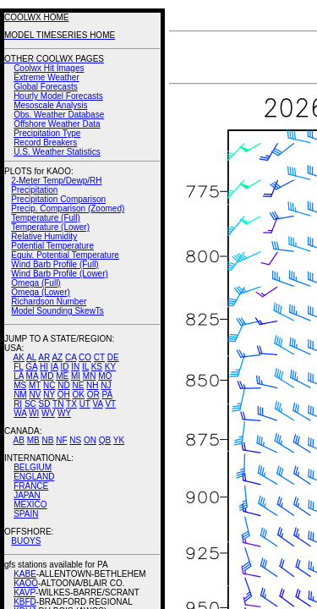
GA (31, 366)
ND (63, 385)
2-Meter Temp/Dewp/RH (56, 180)
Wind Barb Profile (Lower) (59, 273)
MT (35, 385)
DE (113, 357)
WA (20, 413)
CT (99, 357)
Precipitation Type (47, 133)
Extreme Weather (46, 77)
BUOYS (26, 541)
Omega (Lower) (40, 292)
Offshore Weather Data (57, 124)
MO (105, 376)
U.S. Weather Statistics (57, 151)
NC (49, 385)
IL (85, 366)
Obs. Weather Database (59, 114)
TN (57, 404)
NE (78, 385)
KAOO (26, 583)
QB (105, 440)
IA (54, 366)
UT (84, 404)
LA (19, 376)
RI (18, 404)
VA (98, 404)
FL (18, 366)
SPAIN (26, 513)
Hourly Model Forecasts (58, 96)
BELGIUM (33, 467)
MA (32, 376)
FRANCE (31, 486)
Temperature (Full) (45, 217)
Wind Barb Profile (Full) (54, 264)
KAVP (25, 592)
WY (64, 413)
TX (71, 404)
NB (47, 440)
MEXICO (30, 504)
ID (64, 366)
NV (35, 394)
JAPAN (27, 495)
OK (78, 394)
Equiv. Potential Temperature (64, 255)
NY (49, 394)
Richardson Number (48, 301)
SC (30, 404)
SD (45, 404)
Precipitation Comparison (58, 199)
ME (62, 376)
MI (75, 376)
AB (19, 440)
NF (61, 440)
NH (92, 385)
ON (90, 440)
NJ (106, 385)
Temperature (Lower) (50, 227)
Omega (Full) (35, 283)
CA (70, 357)
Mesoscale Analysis (50, 105)
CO (85, 357)
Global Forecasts (46, 86)
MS (20, 385)
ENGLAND (34, 476)
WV (48, 413)
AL (31, 357)
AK (19, 357)
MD (47, 376)
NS (75, 440)
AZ (57, 357)
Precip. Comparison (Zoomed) (67, 208)
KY (110, 366)
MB (33, 440)
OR (93, 394)
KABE (25, 574)
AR (44, 357)
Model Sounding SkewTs (57, 310)
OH (63, 394)
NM (20, 394)
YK (118, 440)
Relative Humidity (44, 236)
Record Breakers (45, 142)
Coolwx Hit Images (49, 68)
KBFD (25, 601)
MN (89, 376)
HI (44, 366)
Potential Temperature (52, 245)
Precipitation (34, 190)
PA (106, 394)
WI (34, 413)
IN (75, 366)
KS (96, 366)
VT (110, 404)
